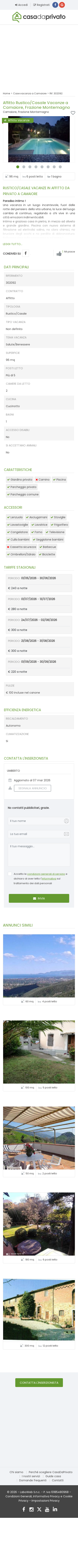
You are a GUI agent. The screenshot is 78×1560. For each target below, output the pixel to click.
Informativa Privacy (46, 1496)
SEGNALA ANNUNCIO (30, 788)
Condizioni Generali (18, 1496)
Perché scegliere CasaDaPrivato (51, 1472)
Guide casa (53, 1476)
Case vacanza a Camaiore (29, 93)
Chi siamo (16, 1472)
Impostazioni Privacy (46, 1501)
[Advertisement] (39, 55)
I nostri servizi (31, 1476)
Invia (39, 898)
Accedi (21, 5)
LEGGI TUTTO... (12, 244)
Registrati (41, 5)
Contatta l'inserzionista (39, 1383)
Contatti (57, 1480)
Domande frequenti (32, 1480)
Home (6, 93)
